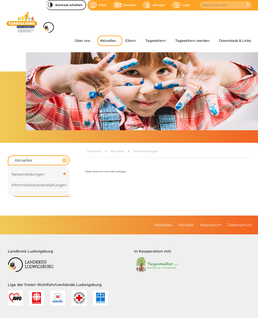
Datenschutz (240, 225)
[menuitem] (84, 41)
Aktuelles (117, 151)
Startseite (94, 151)
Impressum (210, 225)
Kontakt (186, 225)
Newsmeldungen (145, 151)
